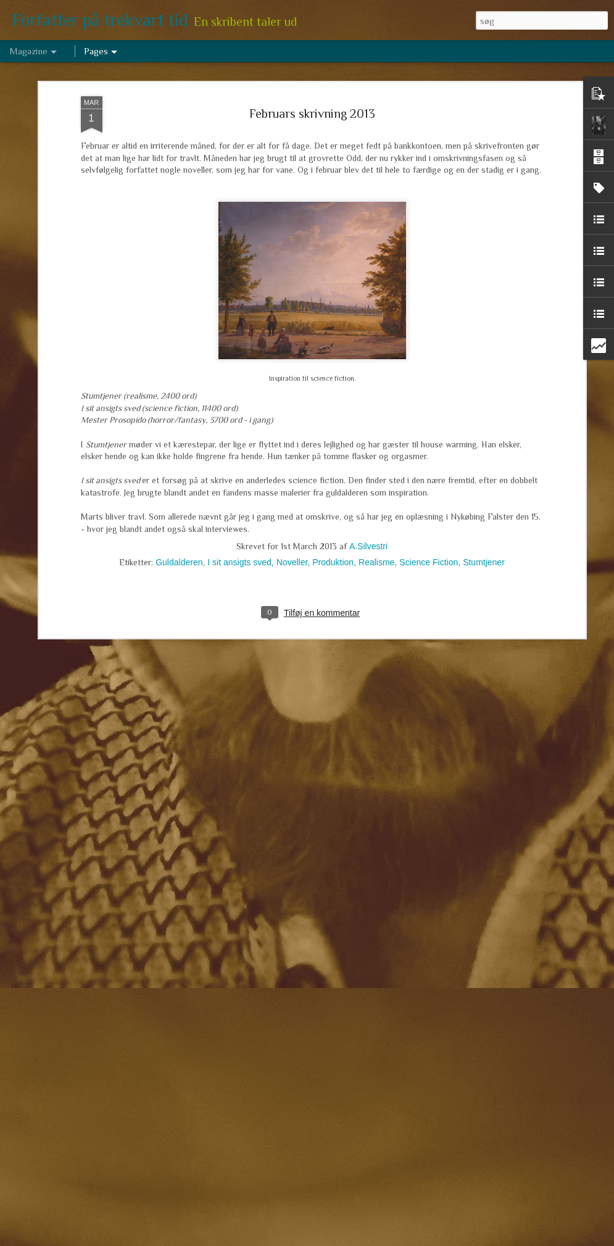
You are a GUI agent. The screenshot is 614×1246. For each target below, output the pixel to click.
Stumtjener (484, 512)
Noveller (292, 512)
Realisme (376, 512)
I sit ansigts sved (239, 512)
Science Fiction (428, 512)
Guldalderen (179, 512)
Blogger (357, 1239)
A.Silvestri (368, 496)
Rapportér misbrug (400, 1239)
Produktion (333, 512)
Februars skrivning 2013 (312, 63)
